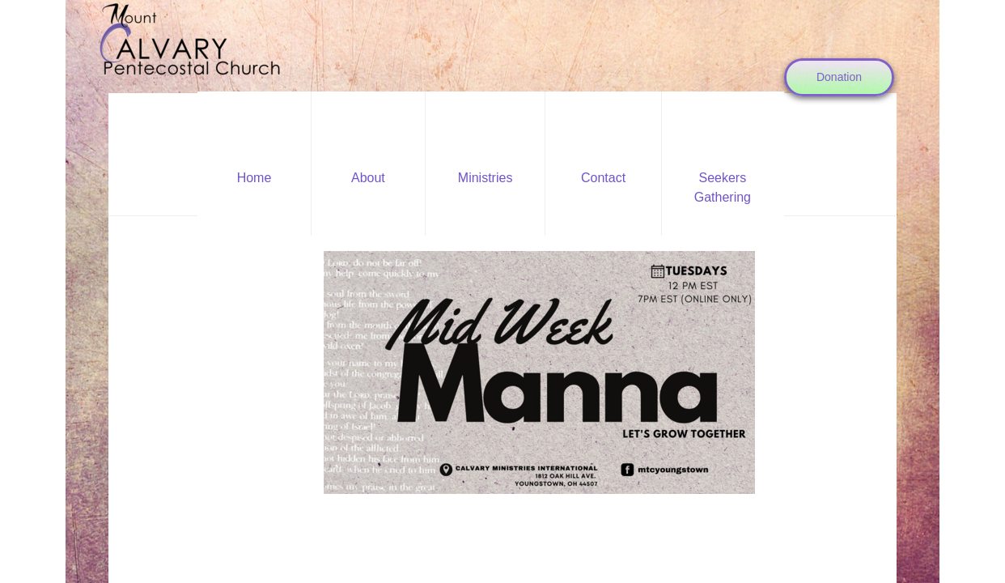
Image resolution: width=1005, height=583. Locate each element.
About (368, 178)
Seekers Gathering (722, 187)
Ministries (485, 178)
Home (254, 178)
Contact (603, 178)
